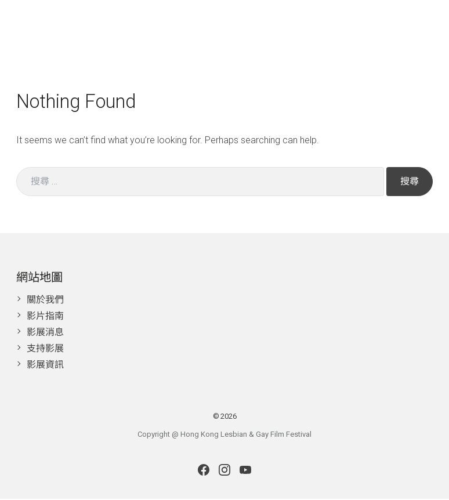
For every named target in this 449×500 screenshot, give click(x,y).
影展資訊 (45, 365)
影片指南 (45, 317)
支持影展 (45, 349)
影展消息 (45, 333)
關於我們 (45, 300)
